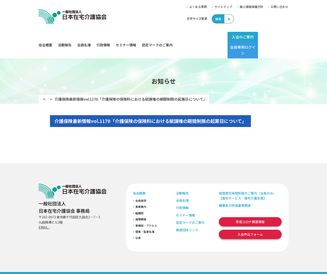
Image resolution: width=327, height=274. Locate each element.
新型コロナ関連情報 (250, 205)
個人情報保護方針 (251, 7)
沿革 (138, 222)
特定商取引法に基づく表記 (124, 264)
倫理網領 (140, 203)
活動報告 (65, 37)
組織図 (139, 197)
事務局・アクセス (146, 209)
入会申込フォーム (250, 218)
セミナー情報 (126, 37)
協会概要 (45, 37)
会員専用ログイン (270, 37)
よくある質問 (198, 7)
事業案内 (140, 190)
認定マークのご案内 (157, 37)
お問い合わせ (279, 7)
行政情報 (103, 37)
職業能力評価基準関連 (235, 189)
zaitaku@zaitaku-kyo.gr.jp (70, 211)
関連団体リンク (187, 213)
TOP (44, 83)
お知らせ (62, 83)
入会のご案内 (234, 37)
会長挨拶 (140, 184)
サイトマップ (223, 7)
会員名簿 (84, 37)
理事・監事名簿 (144, 215)
